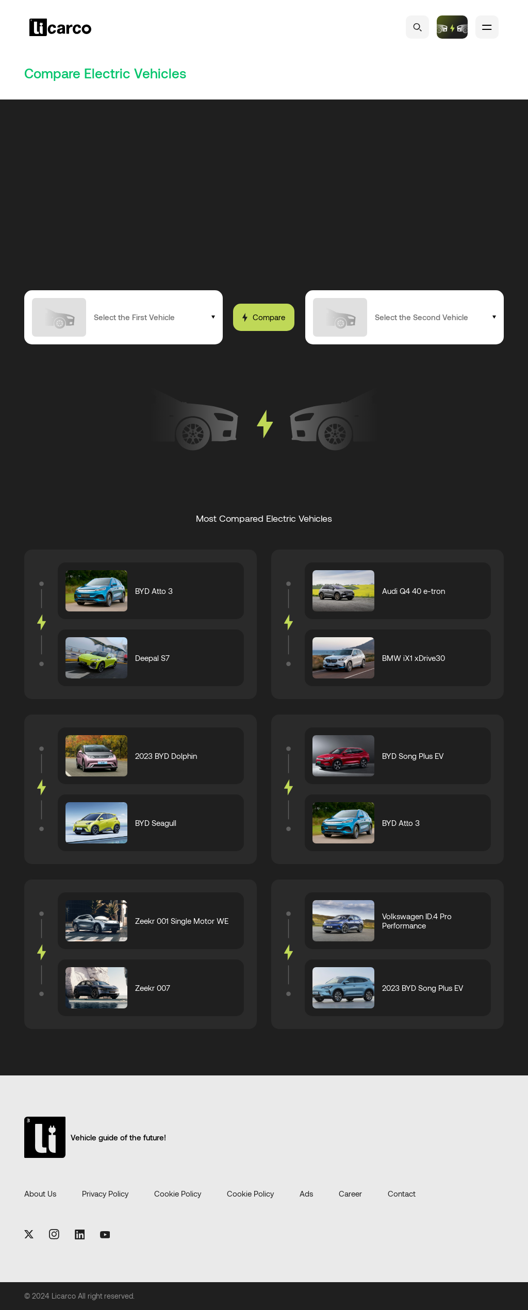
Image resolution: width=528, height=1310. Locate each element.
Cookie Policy (177, 1194)
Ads (306, 1194)
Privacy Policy (105, 1194)
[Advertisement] (264, 213)
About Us (40, 1194)
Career (350, 1194)
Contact (402, 1194)
